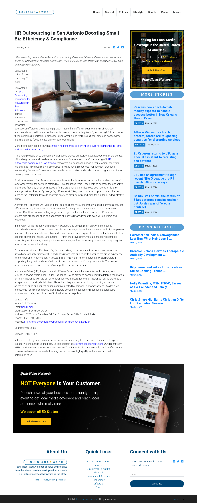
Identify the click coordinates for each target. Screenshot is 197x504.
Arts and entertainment (98, 461)
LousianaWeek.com (87, 499)
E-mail (133, 474)
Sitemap (62, 479)
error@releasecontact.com (88, 343)
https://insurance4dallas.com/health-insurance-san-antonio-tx (57, 321)
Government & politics (98, 476)
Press (164, 12)
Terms (36, 479)
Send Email (27, 306)
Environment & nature (98, 468)
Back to (178, 499)
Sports (152, 12)
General (109, 12)
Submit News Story (157, 70)
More (176, 12)
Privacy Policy (49, 479)
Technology (98, 479)
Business (98, 465)
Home (97, 12)
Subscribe (157, 483)
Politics (123, 12)
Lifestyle (138, 12)
